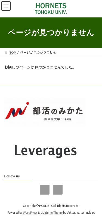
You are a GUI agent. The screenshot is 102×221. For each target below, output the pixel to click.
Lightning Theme (52, 212)
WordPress (30, 212)
